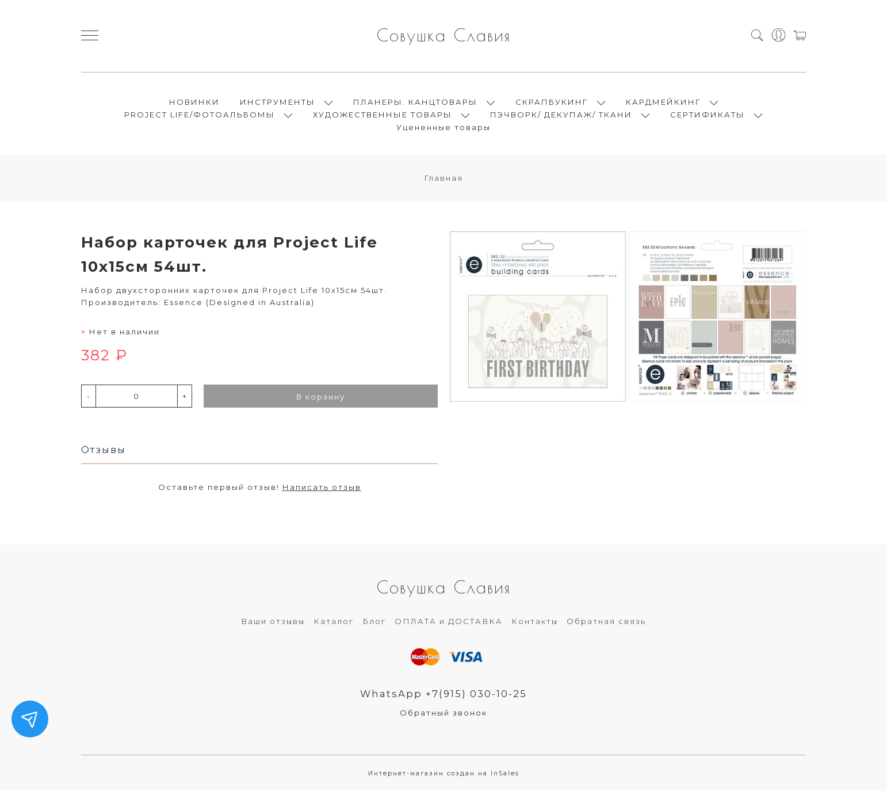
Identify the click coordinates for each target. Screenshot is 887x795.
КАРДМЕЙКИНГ (663, 103)
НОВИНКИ (194, 103)
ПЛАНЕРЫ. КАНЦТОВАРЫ (415, 103)
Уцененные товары (443, 129)
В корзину (320, 400)
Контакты (534, 625)
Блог (374, 625)
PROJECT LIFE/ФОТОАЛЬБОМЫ (199, 116)
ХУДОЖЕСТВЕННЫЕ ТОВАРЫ (382, 116)
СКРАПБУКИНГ (551, 103)
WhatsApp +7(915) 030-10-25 (444, 697)
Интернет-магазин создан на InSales (443, 777)
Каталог (333, 625)
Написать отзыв (321, 490)
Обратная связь (606, 625)
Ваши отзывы (273, 625)
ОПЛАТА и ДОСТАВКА (449, 625)
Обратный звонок (443, 716)
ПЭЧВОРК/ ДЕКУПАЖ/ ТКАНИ (561, 116)
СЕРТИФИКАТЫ (707, 116)
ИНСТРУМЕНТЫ (277, 103)
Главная (443, 181)
